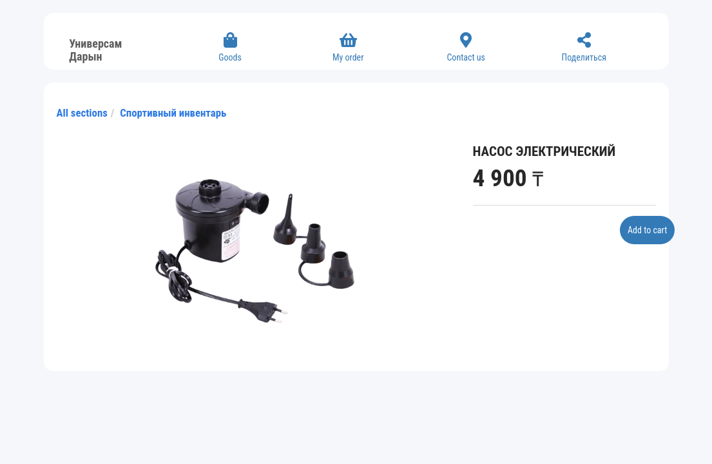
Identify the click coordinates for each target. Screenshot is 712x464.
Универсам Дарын (95, 48)
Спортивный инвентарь (173, 112)
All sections (82, 112)
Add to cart (647, 230)
